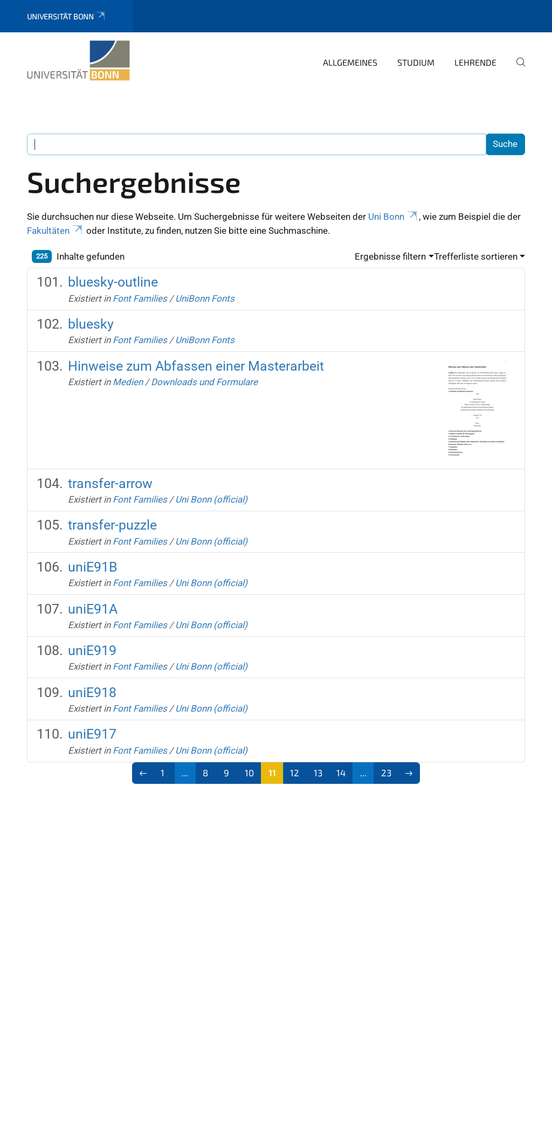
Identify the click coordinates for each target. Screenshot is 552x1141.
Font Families (140, 298)
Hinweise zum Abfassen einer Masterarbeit (196, 366)
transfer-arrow (110, 483)
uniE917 (92, 734)
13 (318, 772)
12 (294, 772)
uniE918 (92, 692)
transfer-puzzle (112, 525)
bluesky (91, 324)
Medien (128, 382)
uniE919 (92, 650)
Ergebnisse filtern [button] (390, 256)
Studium (415, 62)
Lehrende (475, 62)
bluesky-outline (113, 282)
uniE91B (93, 567)
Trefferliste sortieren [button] (476, 256)
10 (249, 772)
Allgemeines (350, 62)
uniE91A (93, 609)
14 (341, 772)
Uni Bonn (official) (211, 499)
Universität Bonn (66, 16)
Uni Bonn (393, 216)
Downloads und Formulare (204, 382)
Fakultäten (55, 230)
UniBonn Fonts (204, 298)
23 (386, 772)
